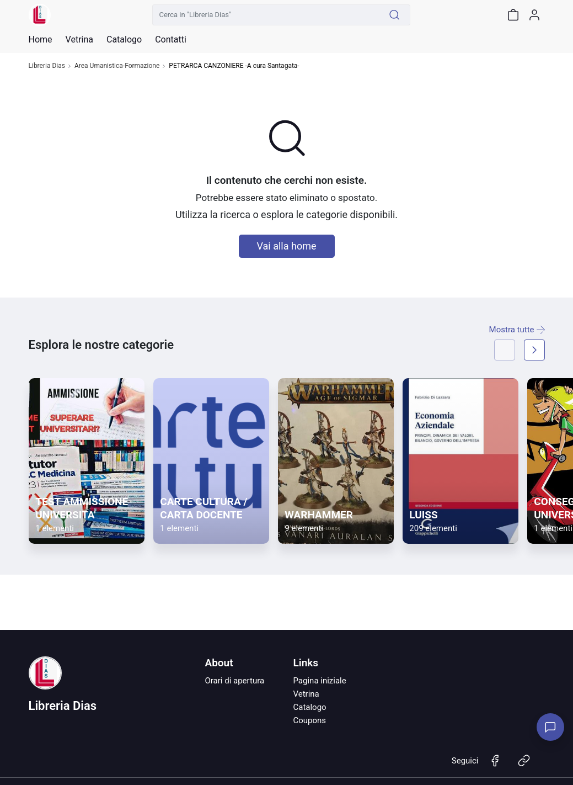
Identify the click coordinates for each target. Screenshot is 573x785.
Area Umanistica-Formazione (116, 66)
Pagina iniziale (319, 681)
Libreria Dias (47, 66)
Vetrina (306, 694)
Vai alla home (287, 246)
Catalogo (124, 39)
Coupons (309, 720)
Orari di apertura (234, 681)
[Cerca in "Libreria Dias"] (265, 14)
